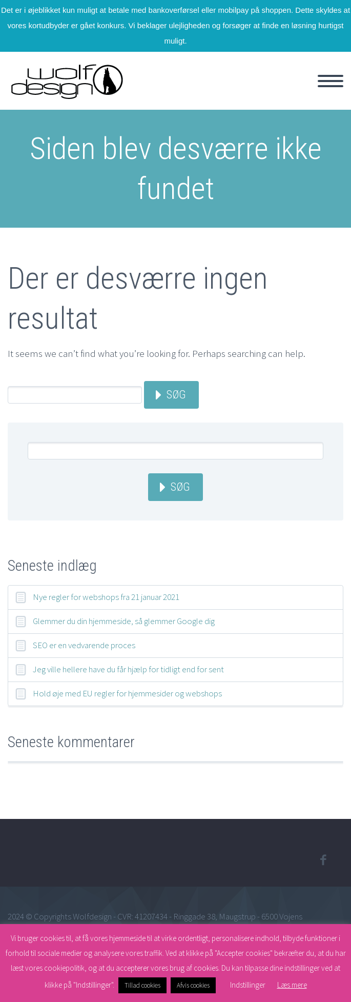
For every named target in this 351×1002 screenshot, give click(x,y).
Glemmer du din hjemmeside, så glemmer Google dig (124, 621)
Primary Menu (330, 81)
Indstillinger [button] (247, 985)
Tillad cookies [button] (142, 985)
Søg (176, 394)
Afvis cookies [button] (193, 985)
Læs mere (292, 985)
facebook (323, 860)
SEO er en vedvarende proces (84, 645)
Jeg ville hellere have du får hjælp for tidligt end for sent (128, 669)
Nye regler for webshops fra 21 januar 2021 (106, 597)
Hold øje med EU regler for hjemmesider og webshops (127, 693)
